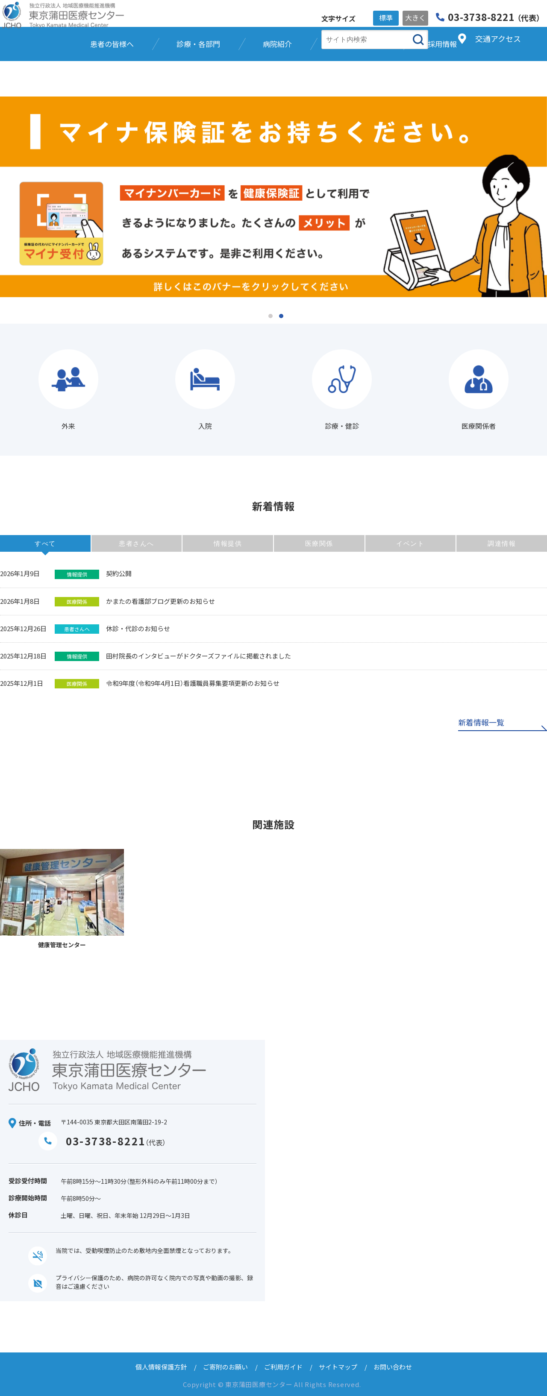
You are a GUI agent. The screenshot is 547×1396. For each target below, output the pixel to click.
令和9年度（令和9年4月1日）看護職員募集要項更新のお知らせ (192, 683)
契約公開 (119, 573)
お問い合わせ (392, 1366)
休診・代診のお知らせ (138, 628)
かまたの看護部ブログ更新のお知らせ (160, 601)
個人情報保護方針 (161, 1366)
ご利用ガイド (283, 1366)
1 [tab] (270, 316)
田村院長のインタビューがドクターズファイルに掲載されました (198, 655)
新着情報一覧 (481, 723)
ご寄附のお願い (225, 1366)
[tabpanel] (273, 197)
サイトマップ (338, 1366)
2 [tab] (281, 316)
